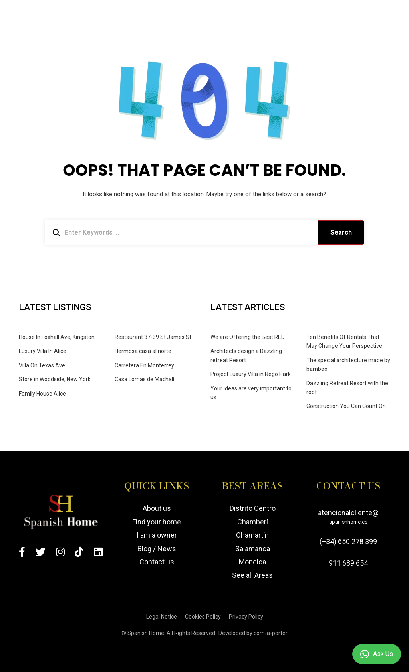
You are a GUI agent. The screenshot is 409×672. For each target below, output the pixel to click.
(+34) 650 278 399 (348, 541)
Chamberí (252, 522)
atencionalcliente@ (348, 517)
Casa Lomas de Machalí (144, 379)
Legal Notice (161, 616)
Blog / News (156, 548)
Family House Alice (42, 393)
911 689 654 (348, 563)
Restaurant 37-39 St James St (153, 337)
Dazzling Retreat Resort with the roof (347, 387)
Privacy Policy (246, 616)
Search (341, 232)
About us (157, 508)
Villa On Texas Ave (42, 365)
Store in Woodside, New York (55, 379)
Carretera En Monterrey (144, 365)
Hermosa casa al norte (143, 351)
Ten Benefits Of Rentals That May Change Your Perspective (344, 341)
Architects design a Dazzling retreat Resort (246, 355)
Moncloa (252, 562)
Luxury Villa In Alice (42, 351)
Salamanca (252, 548)
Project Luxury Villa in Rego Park (250, 374)
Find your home (156, 522)
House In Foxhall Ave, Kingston (57, 337)
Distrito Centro (253, 508)
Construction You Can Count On (346, 406)
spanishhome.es (348, 522)
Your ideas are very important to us (251, 392)
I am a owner (157, 535)
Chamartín (252, 535)
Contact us (156, 562)
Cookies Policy (203, 616)
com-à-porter (271, 633)
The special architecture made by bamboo (348, 364)
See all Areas (252, 575)
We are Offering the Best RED (247, 337)
